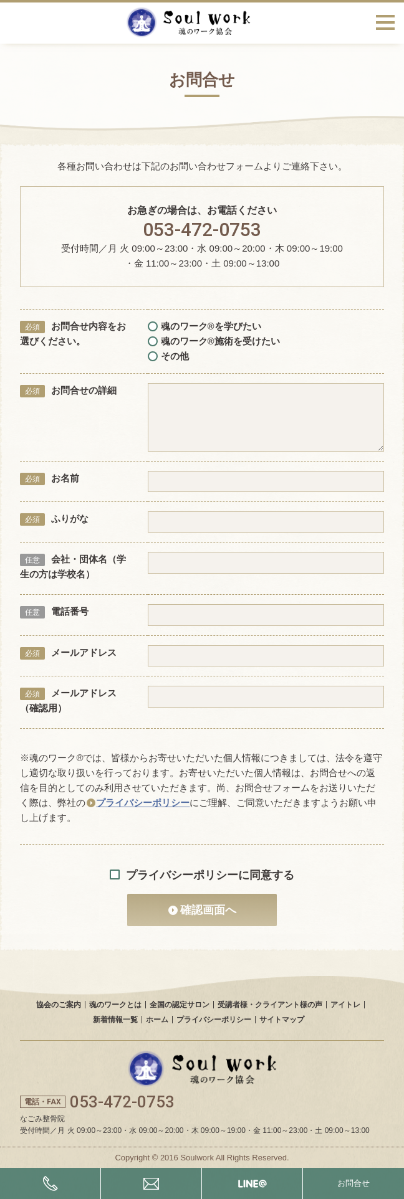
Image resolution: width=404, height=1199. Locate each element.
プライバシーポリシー (143, 802)
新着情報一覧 (115, 1019)
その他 (168, 356)
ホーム (157, 1019)
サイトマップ (281, 1019)
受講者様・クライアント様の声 (270, 1004)
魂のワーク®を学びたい (204, 326)
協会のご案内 (58, 1004)
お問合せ (353, 1183)
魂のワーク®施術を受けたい (214, 341)
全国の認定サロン (179, 1004)
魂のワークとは (115, 1004)
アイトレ (345, 1004)
